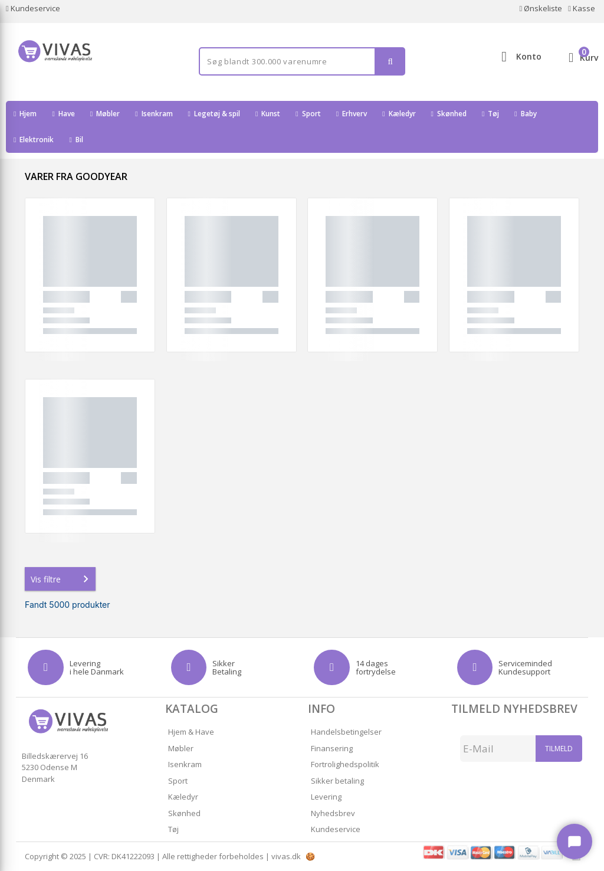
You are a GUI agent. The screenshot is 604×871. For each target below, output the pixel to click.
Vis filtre (62, 579)
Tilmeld (559, 749)
